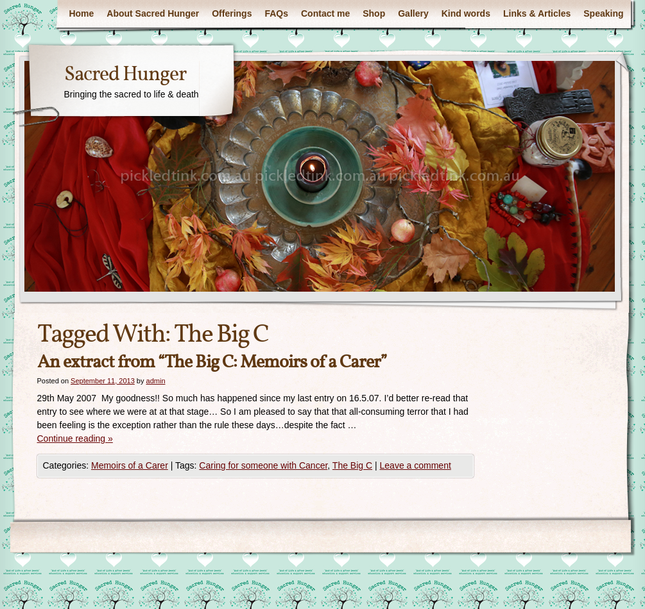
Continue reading (75, 438)
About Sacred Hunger (153, 13)
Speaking (603, 13)
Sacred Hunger (125, 75)
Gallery (413, 13)
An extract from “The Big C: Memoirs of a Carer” (212, 362)
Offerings (232, 13)
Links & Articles (537, 13)
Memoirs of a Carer (129, 465)
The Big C (352, 465)
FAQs (276, 13)
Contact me (325, 13)
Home (81, 13)
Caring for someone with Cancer (263, 465)
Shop (374, 13)
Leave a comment (415, 465)
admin (156, 381)
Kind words (466, 13)
